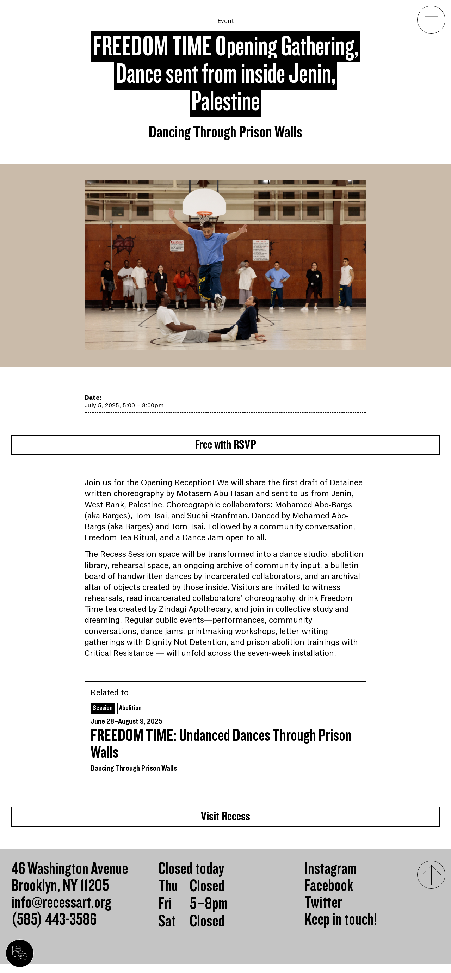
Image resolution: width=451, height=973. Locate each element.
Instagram (330, 877)
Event (225, 21)
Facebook (328, 894)
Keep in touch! (340, 928)
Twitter (323, 911)
